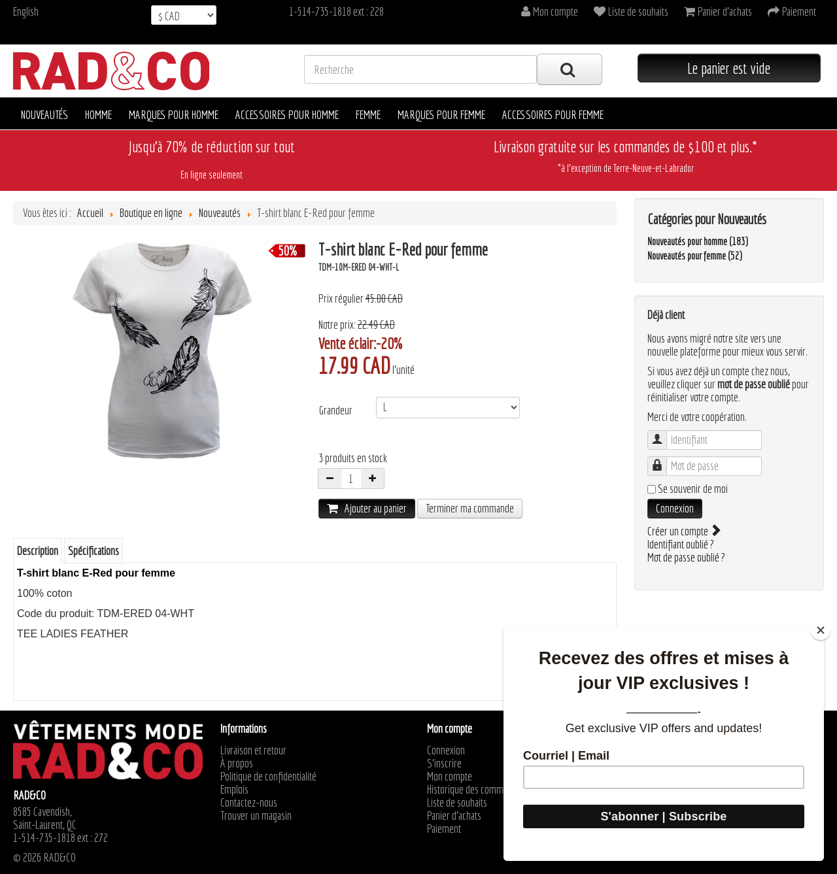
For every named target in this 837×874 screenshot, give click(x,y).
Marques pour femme (441, 115)
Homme (98, 115)
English (26, 11)
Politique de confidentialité (268, 776)
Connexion (675, 508)
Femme (368, 115)
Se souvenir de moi (693, 489)
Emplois (234, 789)
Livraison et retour (253, 750)
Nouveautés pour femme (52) (694, 255)
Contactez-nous (248, 802)
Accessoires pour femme (553, 115)
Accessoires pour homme (287, 115)
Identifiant (663, 433)
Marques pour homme (173, 115)
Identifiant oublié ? (680, 544)
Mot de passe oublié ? (686, 557)
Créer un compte (683, 531)
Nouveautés (44, 115)
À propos (236, 763)
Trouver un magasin (256, 815)
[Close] (820, 630)
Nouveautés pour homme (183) (697, 241)
